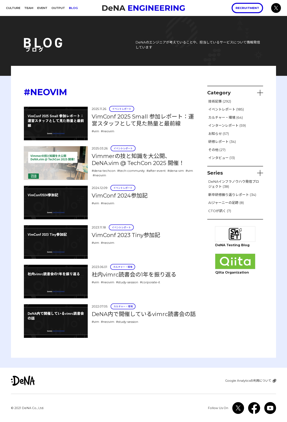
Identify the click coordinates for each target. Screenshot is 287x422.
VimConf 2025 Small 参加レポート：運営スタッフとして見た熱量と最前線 (143, 120)
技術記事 (219, 101)
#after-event (156, 171)
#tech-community (131, 171)
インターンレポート (227, 125)
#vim (95, 131)
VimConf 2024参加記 (120, 195)
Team (28, 8)
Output (58, 8)
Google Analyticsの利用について (248, 380)
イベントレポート (121, 108)
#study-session (127, 282)
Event (42, 8)
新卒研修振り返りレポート (232, 195)
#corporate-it (150, 282)
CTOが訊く (219, 211)
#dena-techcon (103, 171)
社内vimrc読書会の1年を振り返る (134, 274)
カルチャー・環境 (122, 266)
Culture (13, 8)
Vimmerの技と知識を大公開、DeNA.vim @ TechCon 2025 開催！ (138, 159)
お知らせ (218, 134)
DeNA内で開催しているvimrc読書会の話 (144, 314)
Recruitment (247, 8)
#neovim (107, 131)
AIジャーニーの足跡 (226, 203)
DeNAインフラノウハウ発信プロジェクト (233, 184)
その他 (217, 150)
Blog (73, 8)
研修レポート (222, 142)
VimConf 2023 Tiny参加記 (126, 235)
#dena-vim (175, 171)
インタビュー (221, 158)
